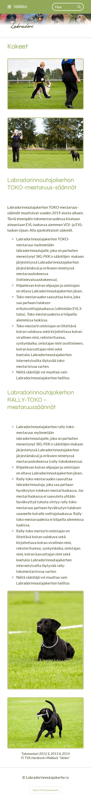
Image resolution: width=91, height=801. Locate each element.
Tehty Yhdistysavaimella (45, 790)
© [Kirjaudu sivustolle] (24, 777)
